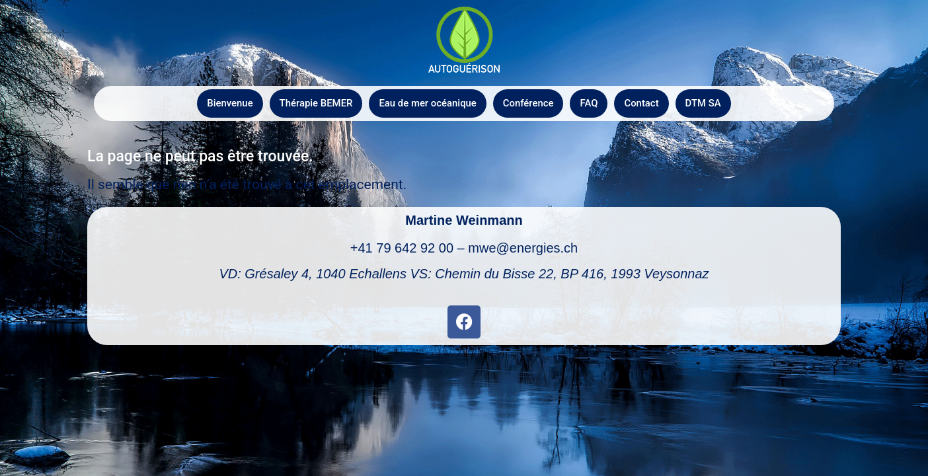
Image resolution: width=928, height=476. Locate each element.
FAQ (589, 103)
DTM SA (704, 103)
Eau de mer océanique (428, 103)
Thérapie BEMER (315, 103)
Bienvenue (229, 103)
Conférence (528, 103)
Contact (642, 103)
